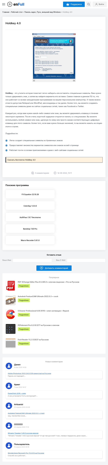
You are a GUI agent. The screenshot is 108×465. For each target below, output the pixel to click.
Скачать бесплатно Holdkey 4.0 (21, 160)
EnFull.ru (7, 457)
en (18, 4)
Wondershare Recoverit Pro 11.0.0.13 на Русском (26, 430)
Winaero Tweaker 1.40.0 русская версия (23, 410)
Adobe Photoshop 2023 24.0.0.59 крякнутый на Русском (29, 350)
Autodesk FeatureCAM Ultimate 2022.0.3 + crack (26, 390)
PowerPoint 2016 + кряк (17, 370)
